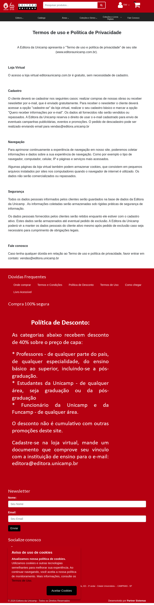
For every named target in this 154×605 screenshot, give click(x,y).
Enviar (14, 528)
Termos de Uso (109, 284)
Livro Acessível (23, 292)
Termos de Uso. (22, 580)
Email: (12, 512)
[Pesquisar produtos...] (70, 5)
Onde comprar (22, 284)
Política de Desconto (81, 284)
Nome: (12, 497)
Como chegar (133, 284)
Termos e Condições (49, 284)
